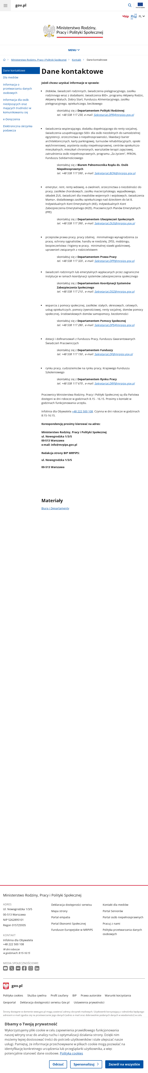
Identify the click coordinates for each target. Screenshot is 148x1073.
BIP (74, 995)
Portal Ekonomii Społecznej (68, 923)
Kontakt (76, 59)
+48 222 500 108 (82, 411)
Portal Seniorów (113, 911)
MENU (74, 50)
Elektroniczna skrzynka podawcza (17, 128)
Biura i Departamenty (55, 508)
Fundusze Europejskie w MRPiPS (72, 930)
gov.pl (13, 986)
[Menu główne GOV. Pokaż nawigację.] (5, 5)
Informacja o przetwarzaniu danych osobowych (17, 89)
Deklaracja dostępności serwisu (71, 904)
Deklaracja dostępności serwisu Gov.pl (45, 1002)
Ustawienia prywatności (89, 1002)
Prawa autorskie (91, 995)
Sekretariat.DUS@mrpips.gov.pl (114, 223)
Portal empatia (60, 917)
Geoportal (9, 1002)
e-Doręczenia (11, 119)
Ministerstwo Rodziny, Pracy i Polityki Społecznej (38, 59)
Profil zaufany (59, 995)
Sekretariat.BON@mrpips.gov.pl (114, 173)
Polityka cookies (13, 995)
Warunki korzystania (118, 995)
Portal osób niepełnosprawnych (123, 917)
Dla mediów (10, 77)
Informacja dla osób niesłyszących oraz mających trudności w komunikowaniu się (17, 106)
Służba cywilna (36, 995)
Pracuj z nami (111, 923)
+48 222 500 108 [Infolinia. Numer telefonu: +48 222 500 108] (13, 944)
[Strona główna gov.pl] (20, 6)
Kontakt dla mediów (115, 904)
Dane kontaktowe (14, 70)
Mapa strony (59, 911)
